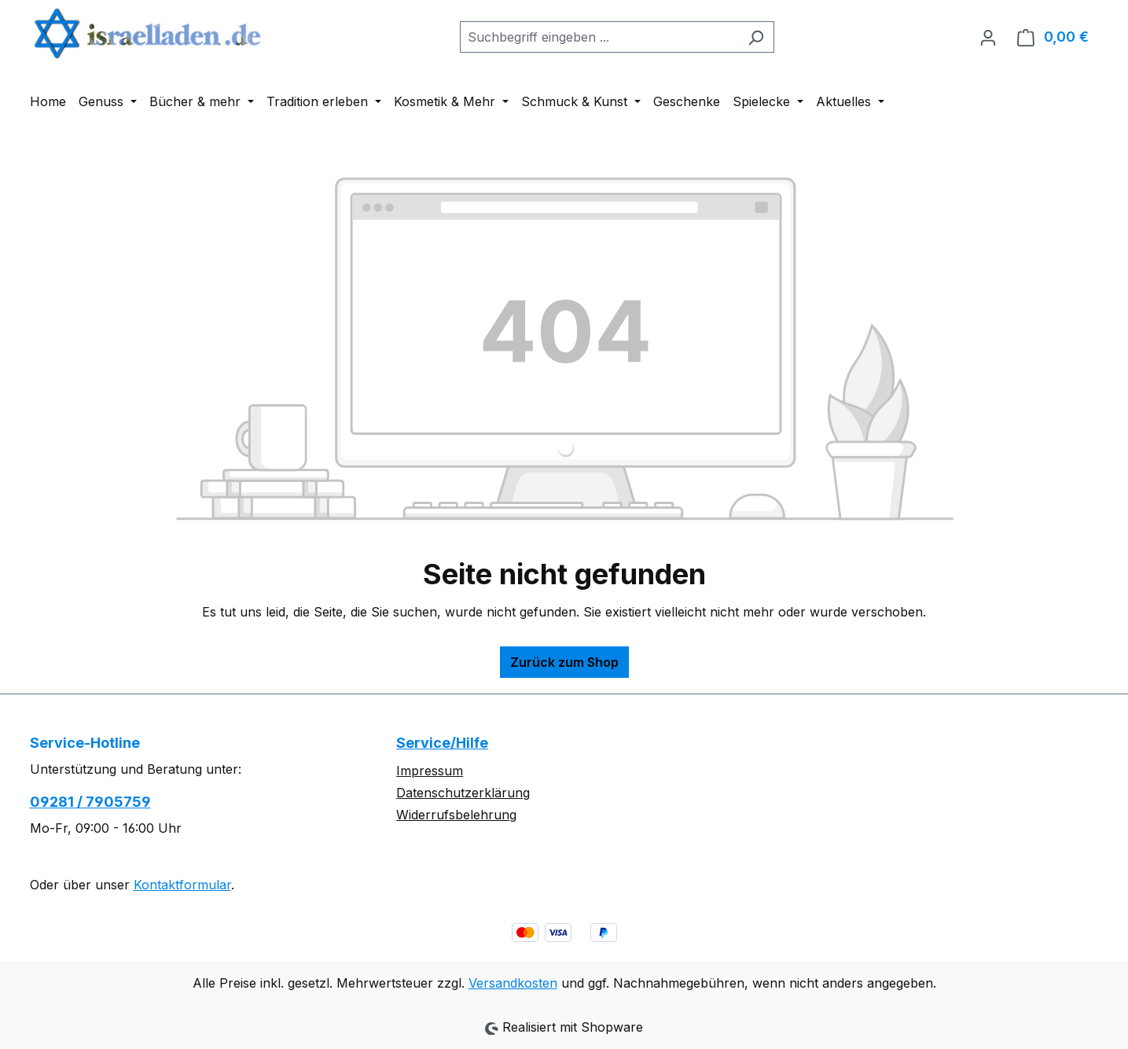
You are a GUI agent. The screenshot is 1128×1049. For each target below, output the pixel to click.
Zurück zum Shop (564, 662)
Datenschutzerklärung (463, 793)
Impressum (429, 770)
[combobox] (599, 37)
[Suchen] (755, 37)
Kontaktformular (182, 885)
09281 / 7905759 (90, 801)
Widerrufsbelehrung (456, 815)
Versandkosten (512, 983)
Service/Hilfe (442, 742)
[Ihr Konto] (988, 37)
